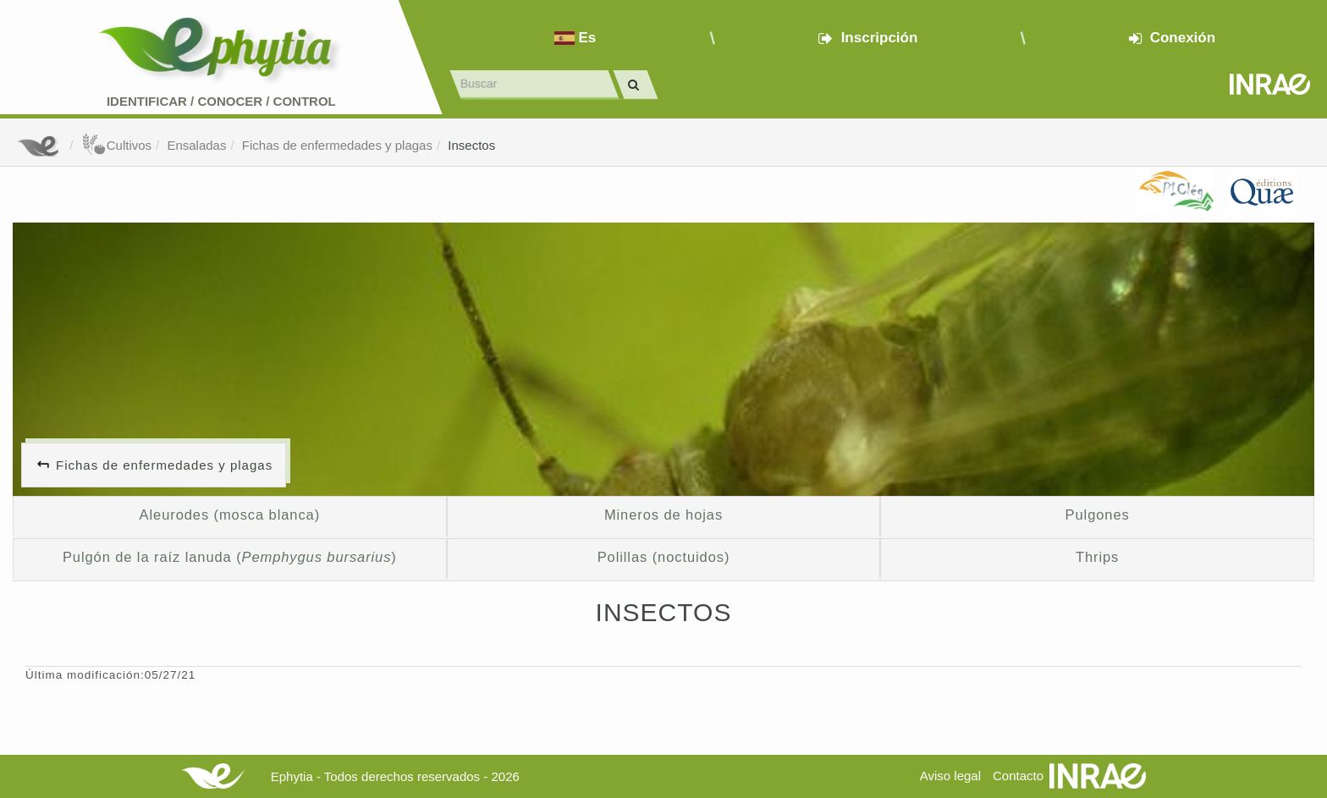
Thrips (1097, 556)
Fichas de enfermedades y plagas (337, 145)
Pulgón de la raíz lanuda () (230, 556)
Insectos (471, 145)
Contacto (1018, 775)
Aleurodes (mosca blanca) (230, 514)
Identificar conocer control (221, 101)
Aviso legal (950, 775)
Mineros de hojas (663, 514)
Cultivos (116, 145)
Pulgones (1097, 514)
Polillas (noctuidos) (663, 556)
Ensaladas (196, 145)
